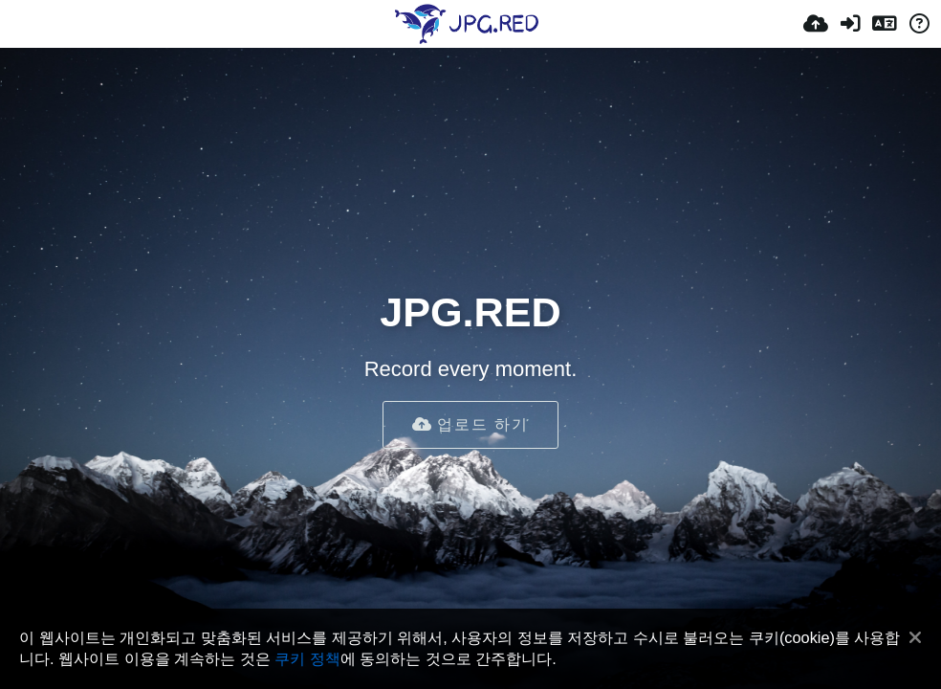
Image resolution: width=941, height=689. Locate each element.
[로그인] (850, 24)
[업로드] (815, 24)
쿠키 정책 (307, 658)
